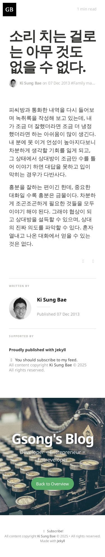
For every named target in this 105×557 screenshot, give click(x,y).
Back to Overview (52, 484)
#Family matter (84, 83)
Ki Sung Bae (60, 364)
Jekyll (60, 349)
